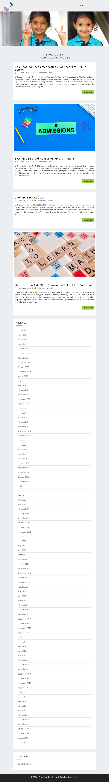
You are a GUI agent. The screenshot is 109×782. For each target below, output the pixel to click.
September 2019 (24, 628)
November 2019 (24, 619)
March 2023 (22, 454)
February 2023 (23, 459)
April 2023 (22, 449)
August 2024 (23, 404)
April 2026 (22, 339)
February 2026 (23, 349)
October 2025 (23, 367)
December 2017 (24, 724)
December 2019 (24, 614)
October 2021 (23, 527)
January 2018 (23, 720)
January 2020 (23, 610)
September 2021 (24, 532)
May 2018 (22, 701)
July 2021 (22, 536)
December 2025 (24, 358)
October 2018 (23, 678)
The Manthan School (44, 73)
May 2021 (22, 546)
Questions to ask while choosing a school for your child (54, 285)
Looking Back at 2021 (29, 197)
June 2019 (22, 642)
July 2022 (22, 486)
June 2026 (22, 330)
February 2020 (23, 605)
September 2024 (24, 399)
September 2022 (24, 482)
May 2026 (22, 335)
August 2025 (23, 376)
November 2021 (24, 523)
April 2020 (22, 596)
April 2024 (22, 417)
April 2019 (22, 651)
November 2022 (24, 472)
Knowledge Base (24, 764)
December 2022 (24, 468)
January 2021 (23, 564)
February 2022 (23, 509)
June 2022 (22, 491)
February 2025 (23, 390)
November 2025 (24, 362)
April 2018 (22, 706)
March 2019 (22, 656)
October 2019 (23, 623)
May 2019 (22, 646)
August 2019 (23, 633)
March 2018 (22, 710)
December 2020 (24, 569)
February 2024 (23, 422)
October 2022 (23, 477)
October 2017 (23, 733)
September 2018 (24, 683)
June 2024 (22, 413)
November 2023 (24, 431)
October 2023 (23, 436)
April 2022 (22, 500)
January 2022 (23, 514)
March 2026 (22, 344)
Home (81, 6)
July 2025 (22, 381)
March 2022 (22, 504)
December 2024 (24, 395)
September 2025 (24, 372)
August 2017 (23, 738)
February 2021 (23, 559)
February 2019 (23, 660)
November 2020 (24, 573)
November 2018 (24, 674)
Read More (89, 92)
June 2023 (22, 445)
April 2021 (22, 550)
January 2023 (23, 463)
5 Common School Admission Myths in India (44, 158)
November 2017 (24, 729)
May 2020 (22, 591)
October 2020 (23, 578)
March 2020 (22, 601)
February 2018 (23, 715)
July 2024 (22, 408)
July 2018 (22, 692)
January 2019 (23, 665)
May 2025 (22, 385)
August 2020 (23, 587)
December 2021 (24, 518)
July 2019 (22, 637)
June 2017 (22, 743)
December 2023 (24, 427)
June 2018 (22, 697)
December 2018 (24, 669)
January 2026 (23, 353)
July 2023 (22, 440)
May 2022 (22, 495)
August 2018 (23, 688)
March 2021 (22, 555)
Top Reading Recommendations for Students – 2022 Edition (50, 68)
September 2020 (24, 582)
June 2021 (22, 541)
